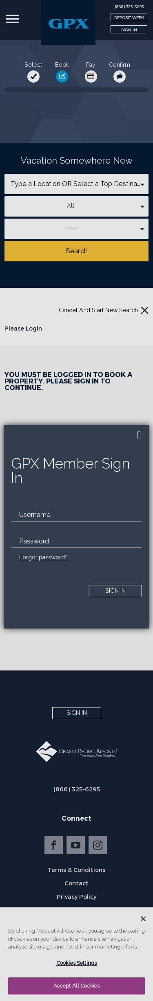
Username (35, 515)
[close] (139, 435)
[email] (76, 514)
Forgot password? (43, 557)
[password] (76, 541)
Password (34, 541)
